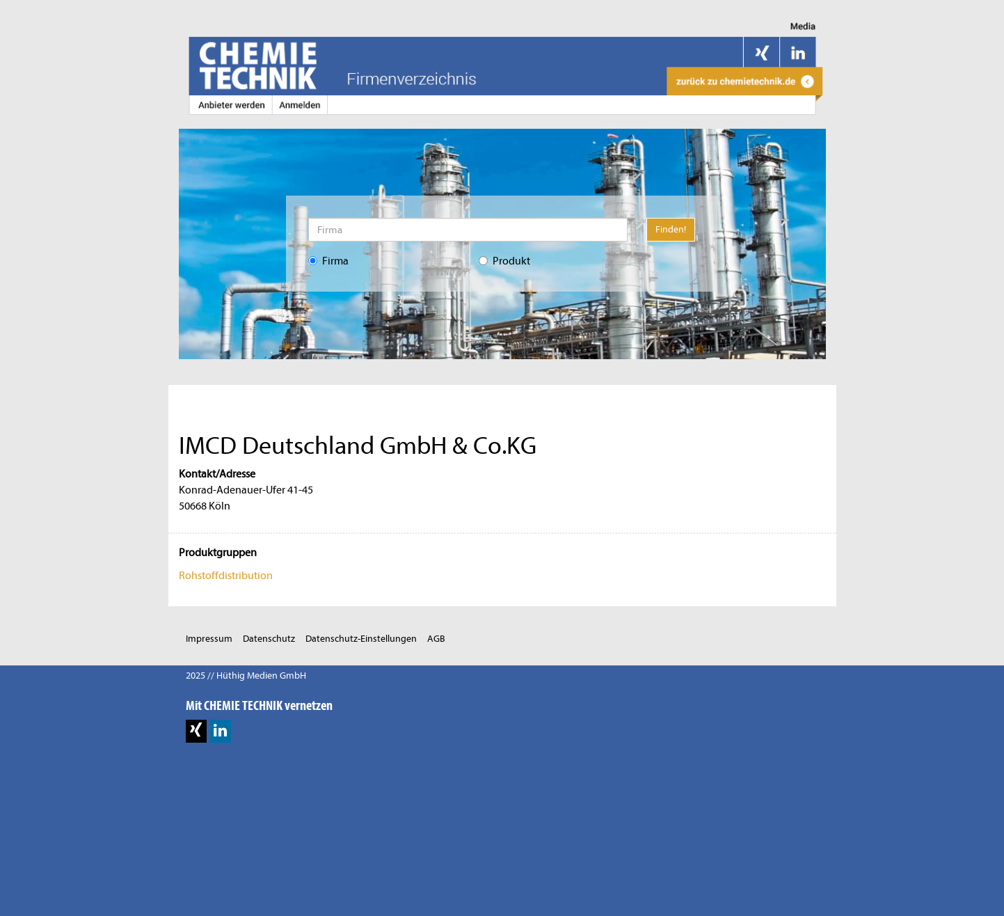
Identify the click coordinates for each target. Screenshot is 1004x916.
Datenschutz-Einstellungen (361, 639)
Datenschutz (269, 639)
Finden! (670, 229)
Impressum (209, 639)
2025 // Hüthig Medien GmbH (246, 675)
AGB (436, 639)
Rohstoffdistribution (226, 575)
